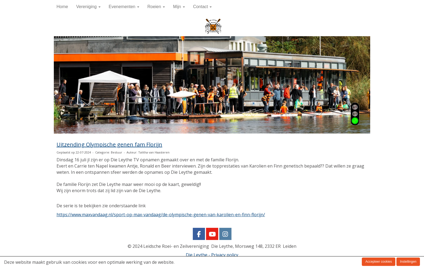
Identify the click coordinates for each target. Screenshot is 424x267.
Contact (202, 6)
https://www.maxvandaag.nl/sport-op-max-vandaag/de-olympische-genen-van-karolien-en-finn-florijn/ (161, 215)
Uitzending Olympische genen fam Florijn (109, 144)
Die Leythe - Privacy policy (212, 255)
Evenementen (124, 6)
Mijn (179, 6)
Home (62, 6)
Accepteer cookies (378, 261)
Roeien (156, 6)
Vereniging (88, 6)
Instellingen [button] (408, 261)
